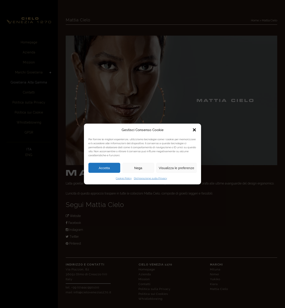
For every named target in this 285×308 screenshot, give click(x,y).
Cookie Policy (124, 178)
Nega (138, 168)
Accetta (104, 168)
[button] (194, 130)
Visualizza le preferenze (176, 168)
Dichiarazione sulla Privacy (150, 178)
